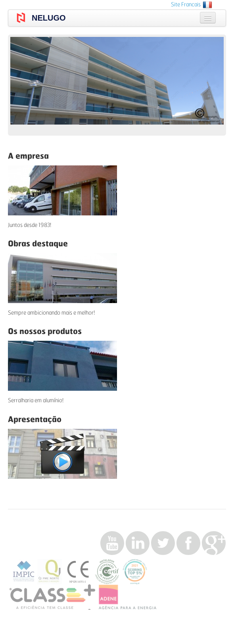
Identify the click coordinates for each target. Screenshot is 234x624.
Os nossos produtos (45, 332)
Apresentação (34, 420)
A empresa (28, 156)
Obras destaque (38, 244)
